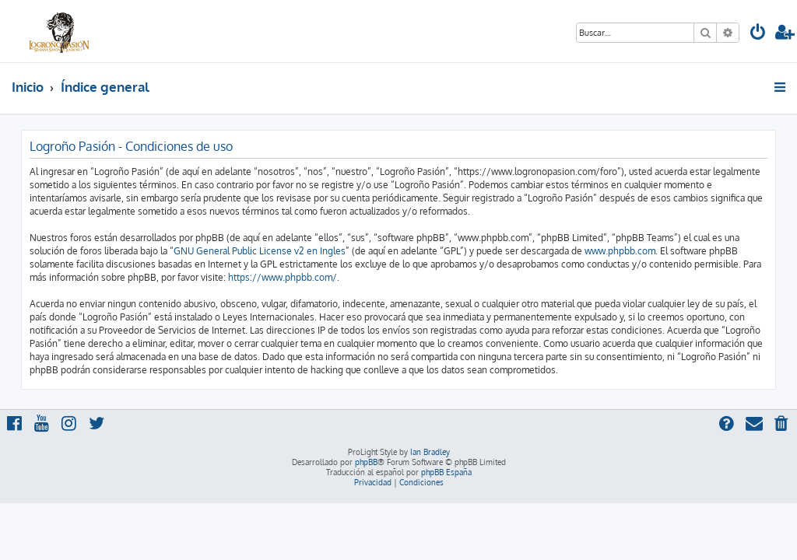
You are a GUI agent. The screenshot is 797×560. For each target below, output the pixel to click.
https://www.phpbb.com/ (282, 277)
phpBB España (446, 472)
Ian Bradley (430, 452)
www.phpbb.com (620, 251)
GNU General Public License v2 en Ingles (260, 251)
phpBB (366, 462)
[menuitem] (758, 33)
